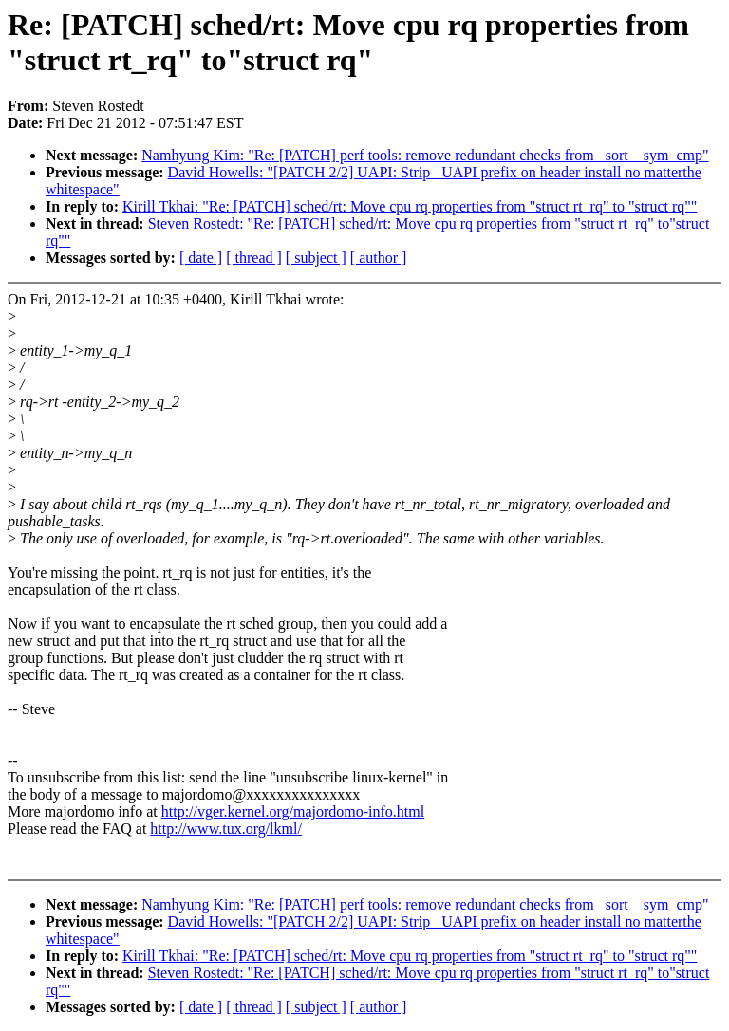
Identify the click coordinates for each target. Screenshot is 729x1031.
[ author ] (378, 257)
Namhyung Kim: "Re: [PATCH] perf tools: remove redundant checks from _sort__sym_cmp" (424, 155)
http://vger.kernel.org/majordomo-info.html (292, 811)
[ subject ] (316, 257)
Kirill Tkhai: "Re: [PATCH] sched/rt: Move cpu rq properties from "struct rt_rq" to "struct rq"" (409, 206)
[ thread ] (254, 257)
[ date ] (200, 257)
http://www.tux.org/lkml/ (226, 828)
